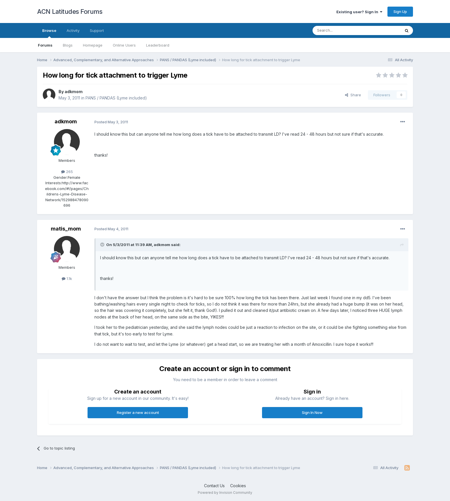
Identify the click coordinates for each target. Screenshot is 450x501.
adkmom (74, 91)
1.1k (67, 278)
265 (67, 171)
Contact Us (214, 485)
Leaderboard (157, 45)
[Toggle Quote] (102, 244)
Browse (49, 33)
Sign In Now (312, 412)
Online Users (124, 45)
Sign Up (400, 11)
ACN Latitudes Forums (69, 11)
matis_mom (66, 229)
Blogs (68, 45)
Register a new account (138, 412)
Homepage (92, 45)
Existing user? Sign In (359, 11)
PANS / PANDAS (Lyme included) (116, 97)
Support (97, 30)
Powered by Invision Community (225, 492)
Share (353, 95)
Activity (73, 30)
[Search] (342, 30)
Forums (45, 45)
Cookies (238, 485)
